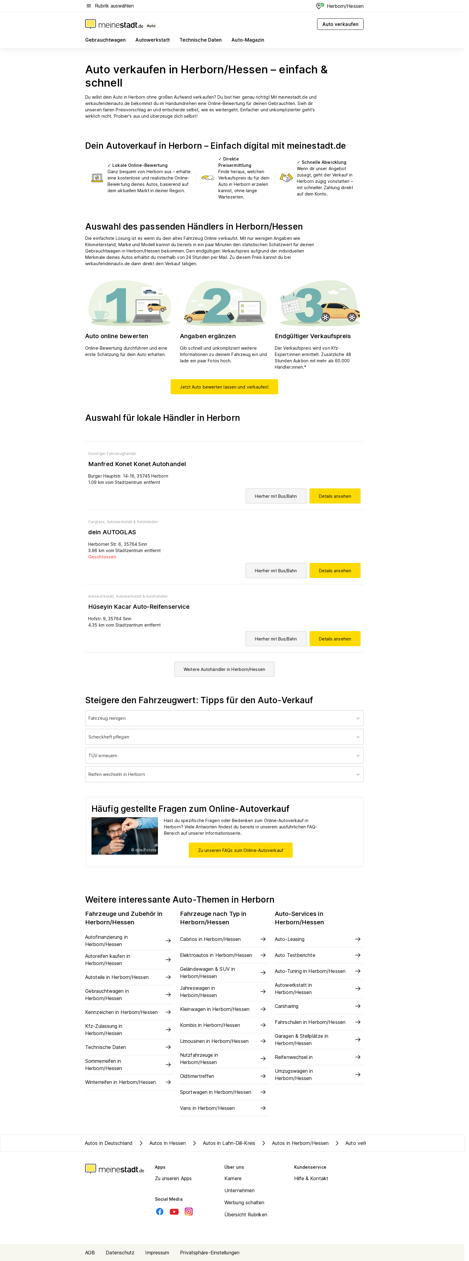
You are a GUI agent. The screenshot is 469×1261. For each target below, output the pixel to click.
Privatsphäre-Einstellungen (209, 1253)
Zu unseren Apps (173, 1178)
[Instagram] (189, 1211)
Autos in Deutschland (109, 1143)
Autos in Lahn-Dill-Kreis (223, 1143)
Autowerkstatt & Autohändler (133, 521)
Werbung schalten (244, 1202)
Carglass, (96, 521)
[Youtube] (174, 1211)
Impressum (157, 1253)
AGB (90, 1253)
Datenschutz (120, 1253)
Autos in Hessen (161, 1143)
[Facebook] (160, 1211)
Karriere (233, 1178)
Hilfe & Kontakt (311, 1178)
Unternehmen (239, 1190)
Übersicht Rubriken (245, 1215)
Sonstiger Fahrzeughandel (112, 453)
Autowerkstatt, (101, 596)
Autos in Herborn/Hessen (294, 1143)
